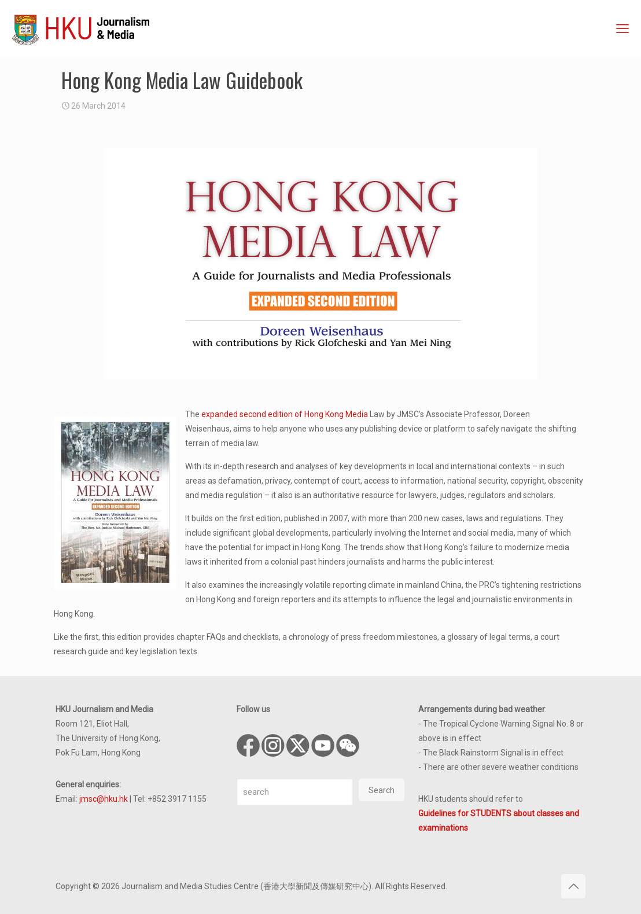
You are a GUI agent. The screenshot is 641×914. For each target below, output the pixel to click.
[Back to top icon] (573, 886)
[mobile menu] (622, 29)
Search (382, 790)
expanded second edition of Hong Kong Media (284, 414)
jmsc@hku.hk (103, 799)
